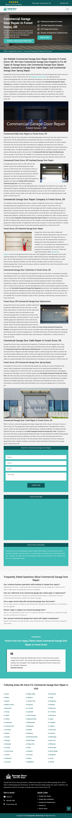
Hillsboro (30, 698)
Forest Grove (9, 751)
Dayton (7, 733)
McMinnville (31, 723)
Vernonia (52, 733)
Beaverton (8, 708)
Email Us (9, 797)
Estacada (8, 744)
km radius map (36, 519)
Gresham (8, 762)
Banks (7, 698)
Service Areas (43, 809)
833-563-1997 (64, 3)
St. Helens (52, 712)
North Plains (31, 740)
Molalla (29, 730)
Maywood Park (31, 719)
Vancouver (52, 730)
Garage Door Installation (46, 799)
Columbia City (9, 726)
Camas (7, 712)
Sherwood (52, 708)
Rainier (29, 758)
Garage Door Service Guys (38, 77)
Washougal (52, 737)
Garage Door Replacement (47, 802)
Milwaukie (30, 726)
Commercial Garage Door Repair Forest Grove (38, 51)
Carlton (7, 719)
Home (5, 51)
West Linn (52, 740)
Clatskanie (8, 723)
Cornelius (8, 730)
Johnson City (31, 701)
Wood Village (53, 751)
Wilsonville (52, 748)
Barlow (7, 701)
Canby (7, 715)
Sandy (51, 698)
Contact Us (42, 806)
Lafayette (30, 712)
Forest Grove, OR (45, 3)
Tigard (51, 719)
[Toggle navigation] (67, 9)
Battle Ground (9, 705)
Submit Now (36, 485)
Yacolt (51, 758)
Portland (29, 751)
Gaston (7, 755)
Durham (7, 740)
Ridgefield (30, 762)
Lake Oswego (31, 715)
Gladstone (8, 758)
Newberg (30, 733)
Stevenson (52, 715)
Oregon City (30, 744)
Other (29, 748)
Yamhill (51, 762)
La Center (30, 708)
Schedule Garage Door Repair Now (19, 41)
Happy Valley (31, 694)
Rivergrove (52, 694)
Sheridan (52, 705)
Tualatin (51, 726)
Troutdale (52, 723)
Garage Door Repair (45, 796)
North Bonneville (32, 737)
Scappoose (52, 701)
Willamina (52, 744)
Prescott (30, 755)
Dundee (7, 737)
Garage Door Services (15, 51)
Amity (7, 694)
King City (30, 705)
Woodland (52, 755)
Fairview (7, 748)
